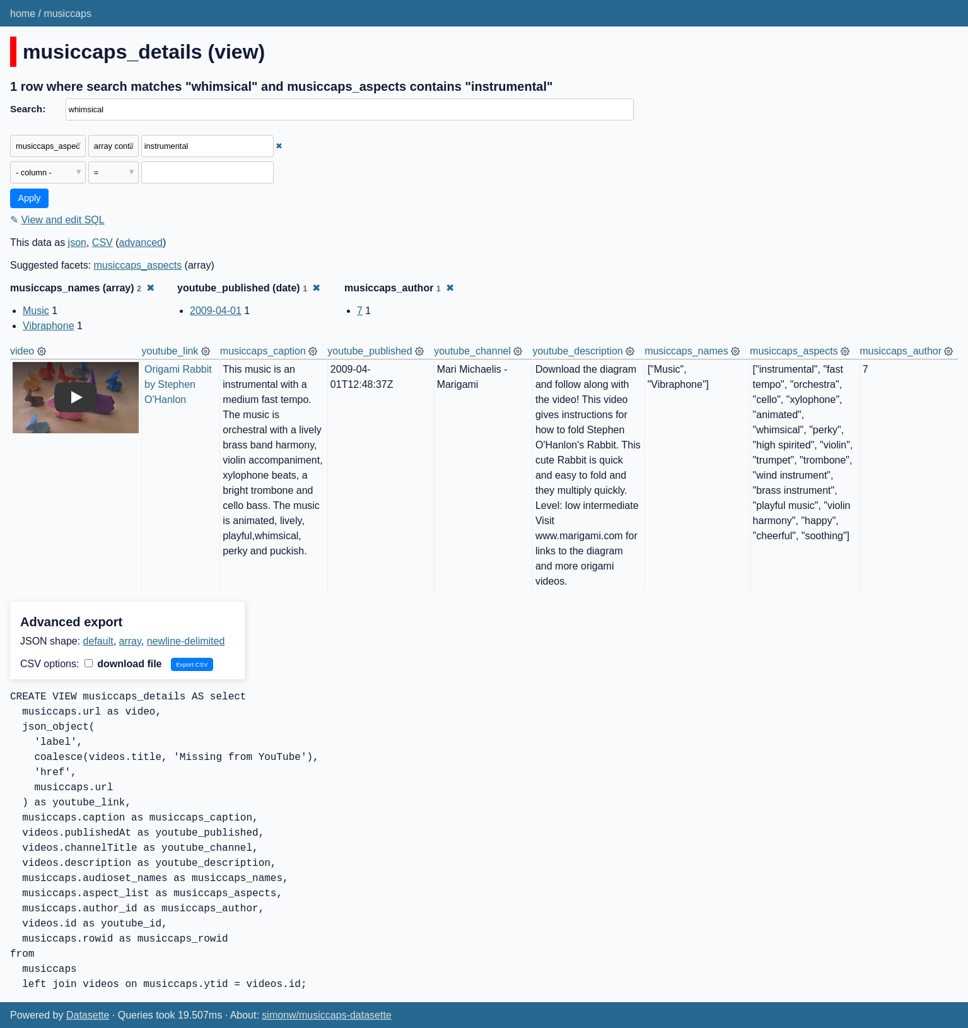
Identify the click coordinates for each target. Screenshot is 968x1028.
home (22, 13)
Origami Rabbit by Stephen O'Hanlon (179, 384)
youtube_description (577, 351)
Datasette (87, 1015)
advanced (141, 242)
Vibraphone (48, 325)
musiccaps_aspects (138, 265)
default (98, 641)
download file (123, 663)
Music (36, 310)
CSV (102, 242)
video (22, 351)
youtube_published (369, 351)
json (77, 242)
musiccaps (67, 13)
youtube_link (170, 351)
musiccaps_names (686, 351)
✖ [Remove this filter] (279, 146)
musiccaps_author (901, 351)
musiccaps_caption (263, 351)
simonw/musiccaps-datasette (326, 1015)
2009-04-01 (216, 310)
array (130, 641)
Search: (27, 108)
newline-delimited (186, 641)
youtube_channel (472, 351)
